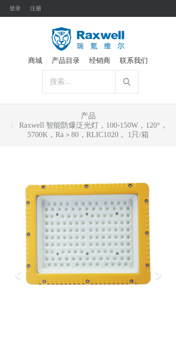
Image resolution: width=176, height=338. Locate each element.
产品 (88, 116)
